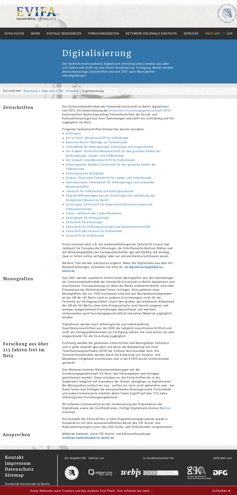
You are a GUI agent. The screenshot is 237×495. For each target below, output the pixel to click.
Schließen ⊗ (221, 491)
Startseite (31, 91)
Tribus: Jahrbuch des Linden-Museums (93, 213)
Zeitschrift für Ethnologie (84, 222)
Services (191, 33)
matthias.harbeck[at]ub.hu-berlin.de (88, 438)
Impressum (18, 463)
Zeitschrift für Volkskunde (85, 235)
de (225, 33)
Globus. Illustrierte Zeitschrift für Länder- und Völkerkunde (108, 178)
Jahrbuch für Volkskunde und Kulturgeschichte (100, 191)
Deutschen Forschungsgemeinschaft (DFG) (140, 110)
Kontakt (14, 457)
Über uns (212, 33)
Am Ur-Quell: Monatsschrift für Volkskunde (97, 138)
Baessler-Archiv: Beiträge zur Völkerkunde (96, 142)
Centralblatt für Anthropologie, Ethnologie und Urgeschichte (109, 147)
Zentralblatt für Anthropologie (87, 218)
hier (168, 408)
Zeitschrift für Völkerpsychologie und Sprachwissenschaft (108, 227)
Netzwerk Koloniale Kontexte (151, 33)
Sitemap (14, 475)
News (35, 33)
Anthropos (73, 133)
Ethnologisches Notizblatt (85, 173)
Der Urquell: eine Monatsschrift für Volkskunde (100, 160)
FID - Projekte (69, 91)
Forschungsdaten (103, 33)
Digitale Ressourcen (64, 33)
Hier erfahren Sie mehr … (135, 491)
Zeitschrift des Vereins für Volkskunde (94, 231)
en (230, 33)
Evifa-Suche (14, 33)
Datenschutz (19, 469)
